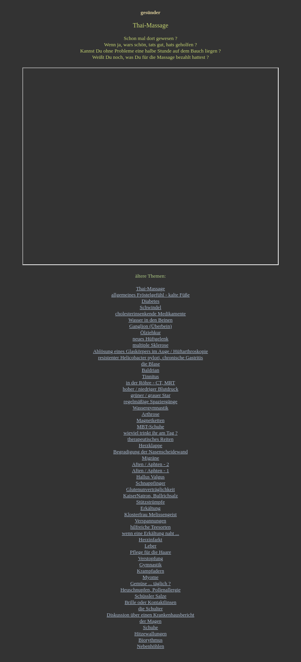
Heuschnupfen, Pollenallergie (150, 590)
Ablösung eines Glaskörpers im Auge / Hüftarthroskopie (150, 351)
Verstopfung (150, 558)
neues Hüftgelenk (150, 339)
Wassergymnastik (150, 408)
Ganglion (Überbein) (150, 326)
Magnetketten (150, 420)
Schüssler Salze (150, 596)
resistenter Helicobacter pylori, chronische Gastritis (150, 357)
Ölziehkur (150, 332)
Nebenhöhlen (150, 646)
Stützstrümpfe (150, 502)
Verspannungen (150, 521)
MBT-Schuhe (150, 426)
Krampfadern (150, 571)
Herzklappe (150, 445)
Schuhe (150, 627)
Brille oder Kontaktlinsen (150, 602)
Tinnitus (150, 376)
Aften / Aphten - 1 (150, 470)
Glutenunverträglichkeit (150, 489)
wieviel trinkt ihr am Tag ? (150, 433)
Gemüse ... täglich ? (150, 583)
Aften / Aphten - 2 (150, 464)
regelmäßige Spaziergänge (150, 401)
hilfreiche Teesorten (150, 527)
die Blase (150, 364)
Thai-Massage (150, 288)
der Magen (150, 621)
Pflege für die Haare (150, 552)
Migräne (150, 458)
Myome (150, 577)
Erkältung (150, 508)
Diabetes (150, 301)
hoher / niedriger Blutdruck (150, 389)
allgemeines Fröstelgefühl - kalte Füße (150, 295)
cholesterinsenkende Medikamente (150, 313)
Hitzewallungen (150, 634)
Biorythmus (150, 640)
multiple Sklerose (150, 345)
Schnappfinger (150, 483)
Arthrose (150, 414)
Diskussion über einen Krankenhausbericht (150, 615)
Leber (150, 546)
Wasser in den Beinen (151, 320)
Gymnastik (150, 564)
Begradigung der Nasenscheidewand (150, 452)
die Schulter (150, 608)
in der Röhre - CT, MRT (150, 383)
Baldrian (151, 370)
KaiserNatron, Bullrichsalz (150, 495)
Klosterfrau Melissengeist (150, 514)
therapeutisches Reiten (150, 439)
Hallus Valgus (150, 477)
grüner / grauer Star (150, 395)
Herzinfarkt (150, 539)
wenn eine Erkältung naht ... (150, 533)
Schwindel (150, 307)
